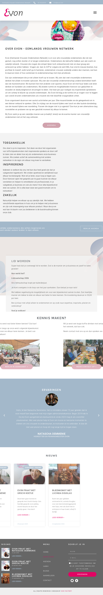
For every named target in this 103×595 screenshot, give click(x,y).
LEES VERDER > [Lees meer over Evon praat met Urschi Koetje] (17, 569)
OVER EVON (48, 557)
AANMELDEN (49, 575)
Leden (46, 566)
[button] (95, 12)
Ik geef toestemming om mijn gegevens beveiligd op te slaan (83, 566)
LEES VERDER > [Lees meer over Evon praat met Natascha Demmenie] (17, 556)
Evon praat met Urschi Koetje (21, 562)
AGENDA (47, 561)
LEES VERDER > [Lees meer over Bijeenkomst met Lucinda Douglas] (17, 581)
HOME (46, 552)
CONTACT (47, 580)
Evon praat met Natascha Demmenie (24, 550)
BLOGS (46, 571)
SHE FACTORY (66, 591)
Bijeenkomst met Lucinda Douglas (22, 575)
